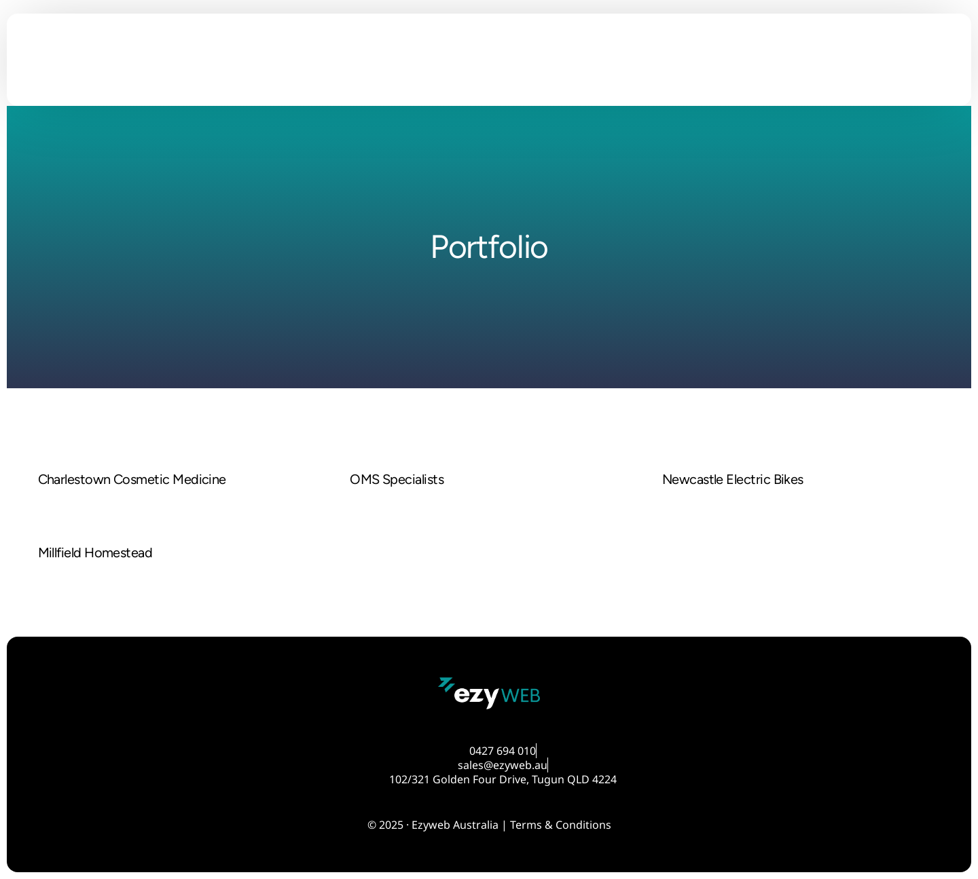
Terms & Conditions (560, 824)
